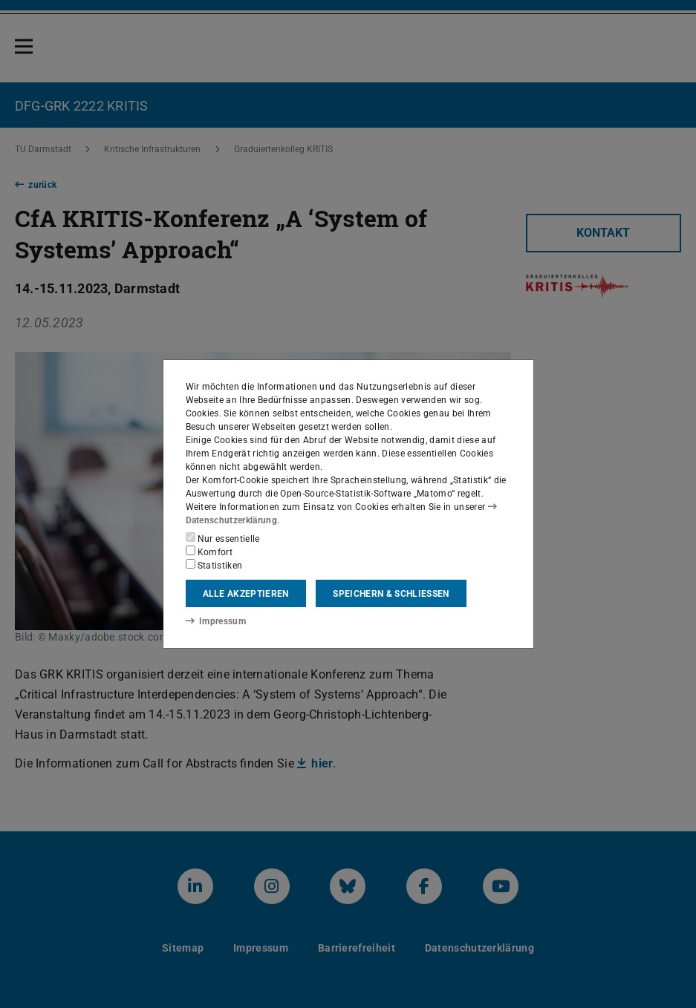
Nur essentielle (223, 538)
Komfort (209, 551)
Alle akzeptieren (246, 594)
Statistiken (214, 565)
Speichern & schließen (391, 594)
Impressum (216, 621)
